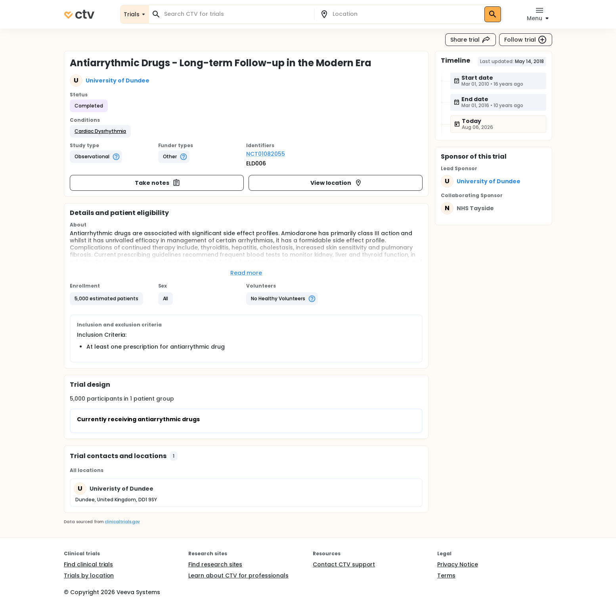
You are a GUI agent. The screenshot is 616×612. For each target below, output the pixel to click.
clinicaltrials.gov (122, 522)
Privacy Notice (457, 564)
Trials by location (89, 575)
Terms (446, 575)
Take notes (157, 183)
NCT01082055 (265, 153)
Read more (246, 272)
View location (336, 183)
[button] (100, 131)
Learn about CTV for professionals (238, 575)
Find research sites (215, 564)
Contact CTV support (344, 564)
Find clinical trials (88, 564)
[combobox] (236, 14)
